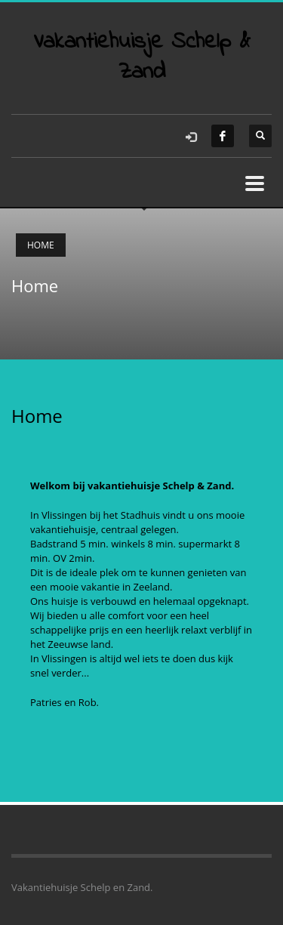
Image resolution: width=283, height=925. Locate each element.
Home (40, 245)
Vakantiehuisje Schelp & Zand (142, 57)
